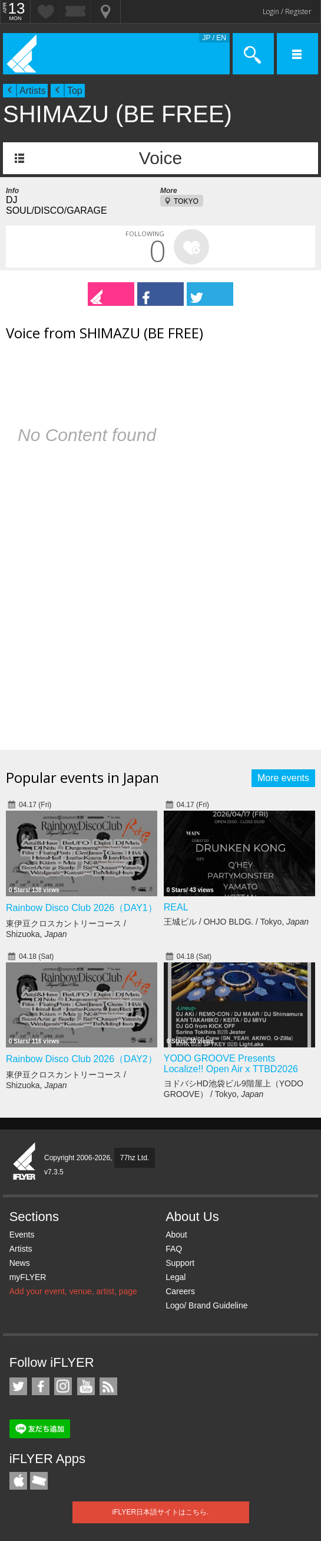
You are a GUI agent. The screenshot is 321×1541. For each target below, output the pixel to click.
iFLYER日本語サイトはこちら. (160, 1512)
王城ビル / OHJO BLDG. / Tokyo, (236, 921)
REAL (176, 907)
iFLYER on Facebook (40, 1386)
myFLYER (28, 1277)
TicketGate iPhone (39, 1481)
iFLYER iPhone (18, 1481)
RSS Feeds (108, 1386)
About (176, 1234)
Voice (160, 158)
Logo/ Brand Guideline (206, 1305)
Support (180, 1263)
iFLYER (24, 1162)
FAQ (174, 1248)
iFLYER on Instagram (63, 1386)
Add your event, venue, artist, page (73, 1291)
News (19, 1263)
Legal (176, 1277)
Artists (32, 91)
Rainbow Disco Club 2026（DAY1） (81, 908)
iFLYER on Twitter (18, 1386)
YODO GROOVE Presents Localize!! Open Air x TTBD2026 (231, 1063)
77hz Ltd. (134, 1158)
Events (22, 1234)
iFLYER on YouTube (86, 1386)
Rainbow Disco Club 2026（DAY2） (81, 1059)
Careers (180, 1291)
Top (74, 91)
